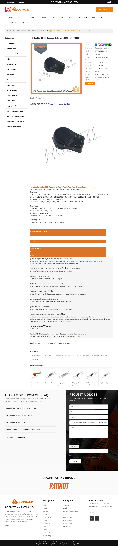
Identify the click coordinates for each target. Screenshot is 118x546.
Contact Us (12, 22)
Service (71, 17)
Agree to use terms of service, (84, 456)
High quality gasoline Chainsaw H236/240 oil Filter (49, 384)
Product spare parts (23, 31)
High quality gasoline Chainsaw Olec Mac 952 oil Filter (64, 384)
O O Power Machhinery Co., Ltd (57, 104)
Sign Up (21, 2)
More (7, 526)
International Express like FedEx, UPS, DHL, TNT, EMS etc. (65, 286)
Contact (51, 542)
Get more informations (16, 437)
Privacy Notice (63, 542)
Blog (94, 17)
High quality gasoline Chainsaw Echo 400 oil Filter (91, 384)
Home (9, 31)
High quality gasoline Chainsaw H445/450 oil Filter (35, 384)
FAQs (56, 542)
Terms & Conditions (94, 457)
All (14, 31)
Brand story (25, 22)
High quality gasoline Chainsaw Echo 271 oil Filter (105, 384)
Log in (15, 2)
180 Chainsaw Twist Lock (99, 356)
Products (44, 17)
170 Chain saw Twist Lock (80, 356)
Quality (33, 17)
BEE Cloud (78, 544)
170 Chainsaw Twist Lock (61, 356)
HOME (10, 17)
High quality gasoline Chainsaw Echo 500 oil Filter (77, 384)
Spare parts (34, 360)
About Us (21, 17)
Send (75, 461)
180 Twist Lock (35, 356)
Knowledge (83, 17)
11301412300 (46, 356)
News (103, 17)
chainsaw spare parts (39, 31)
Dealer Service (57, 17)
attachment (74, 446)
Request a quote (105, 9)
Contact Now (90, 84)
